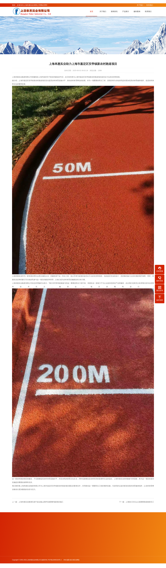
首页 (92, 11)
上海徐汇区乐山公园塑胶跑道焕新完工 (140, 502)
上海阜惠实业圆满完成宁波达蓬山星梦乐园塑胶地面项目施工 (41, 502)
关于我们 (140, 5)
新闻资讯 (114, 11)
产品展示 (126, 11)
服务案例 (137, 11)
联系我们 (149, 5)
